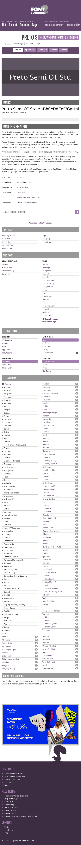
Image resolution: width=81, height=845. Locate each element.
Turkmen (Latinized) (50, 627)
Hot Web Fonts (8, 245)
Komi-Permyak (48, 489)
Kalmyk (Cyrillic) (49, 460)
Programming (8, 271)
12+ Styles (46, 349)
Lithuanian (46, 508)
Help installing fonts (12, 799)
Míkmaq (45, 534)
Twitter (7, 827)
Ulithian (45, 643)
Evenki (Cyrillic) (48, 425)
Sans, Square (47, 287)
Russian (45, 563)
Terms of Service (11, 807)
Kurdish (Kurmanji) (50, 496)
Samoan (45, 575)
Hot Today (6, 242)
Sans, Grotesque (49, 283)
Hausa (45, 441)
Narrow (45, 299)
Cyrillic (45, 406)
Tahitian (45, 595)
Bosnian (5, 662)
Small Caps (47, 315)
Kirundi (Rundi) (48, 486)
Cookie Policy (10, 813)
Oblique (45, 312)
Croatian (46, 403)
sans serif (29, 44)
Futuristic (46, 309)
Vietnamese (47, 655)
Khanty (45, 480)
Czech (44, 409)
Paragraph (21, 197)
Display (5, 264)
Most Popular (7, 239)
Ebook (4, 346)
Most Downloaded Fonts (14, 776)
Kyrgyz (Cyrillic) (48, 499)
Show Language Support (27, 202)
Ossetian (46, 550)
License (64, 49)
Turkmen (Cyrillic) (49, 623)
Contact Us (9, 802)
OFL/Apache (7, 353)
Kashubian (46, 467)
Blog (6, 833)
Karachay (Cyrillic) (49, 464)
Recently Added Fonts (13, 773)
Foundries (46, 242)
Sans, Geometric (49, 280)
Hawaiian (46, 444)
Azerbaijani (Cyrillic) (10, 649)
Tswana (45, 614)
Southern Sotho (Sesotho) (53, 591)
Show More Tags (49, 321)
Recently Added (8, 235)
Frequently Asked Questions (16, 796)
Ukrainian (46, 639)
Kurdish (45, 492)
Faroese (6, 384)
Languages (46, 239)
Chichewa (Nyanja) (50, 393)
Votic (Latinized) (48, 662)
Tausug (45, 604)
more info (53, 684)
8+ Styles (46, 346)
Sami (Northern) (49, 572)
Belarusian (6, 656)
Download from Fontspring (59, 37)
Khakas (45, 473)
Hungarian (46, 451)
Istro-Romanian (48, 454)
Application (7, 349)
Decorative (46, 274)
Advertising (9, 804)
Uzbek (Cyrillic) (48, 649)
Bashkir (5, 653)
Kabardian (46, 457)
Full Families (47, 353)
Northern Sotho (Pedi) (51, 547)
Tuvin (44, 633)
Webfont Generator (53, 24)
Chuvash (46, 396)
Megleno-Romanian (50, 531)
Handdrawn (7, 267)
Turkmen (46, 620)
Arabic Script (7, 643)
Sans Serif (21, 192)
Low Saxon (46, 512)
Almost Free (7, 248)
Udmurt (45, 636)
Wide (44, 302)
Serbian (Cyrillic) (49, 582)
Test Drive (42, 49)
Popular (24, 25)
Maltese (45, 521)
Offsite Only (7, 368)
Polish (45, 553)
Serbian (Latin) (48, 579)
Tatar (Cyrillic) (48, 601)
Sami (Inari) (47, 569)
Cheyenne (46, 390)
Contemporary (48, 306)
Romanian (46, 560)
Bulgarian (6, 665)
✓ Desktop (7, 340)
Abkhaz (5, 637)
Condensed (47, 296)
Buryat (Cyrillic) (8, 668)
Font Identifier (73, 24)
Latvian (45, 505)
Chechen (46, 387)
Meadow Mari (47, 528)
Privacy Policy (10, 810)
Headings (46, 267)
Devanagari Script (49, 412)
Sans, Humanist (33, 197)
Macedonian (47, 515)
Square (45, 290)
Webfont (5, 343)
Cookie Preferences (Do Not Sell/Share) (20, 816)
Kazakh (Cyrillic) (49, 470)
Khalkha (45, 476)
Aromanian (6, 646)
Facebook (8, 830)
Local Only (6, 364)
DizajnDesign (18, 44)
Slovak (45, 585)
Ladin (44, 502)
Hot (4, 25)
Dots (44, 293)
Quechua (46, 556)
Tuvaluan (46, 630)
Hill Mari (45, 448)
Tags (34, 25)
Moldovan (46, 537)
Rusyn (45, 566)
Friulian (45, 432)
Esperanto (46, 419)
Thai (44, 607)
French (45, 428)
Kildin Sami (47, 483)
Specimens (29, 49)
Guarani (45, 438)
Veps (44, 652)
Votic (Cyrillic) (47, 659)
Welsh (44, 665)
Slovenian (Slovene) (50, 588)
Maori (44, 524)
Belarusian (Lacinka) (10, 659)
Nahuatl (45, 540)
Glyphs (54, 49)
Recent (13, 25)
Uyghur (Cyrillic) (49, 646)
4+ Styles (46, 343)
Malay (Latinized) (49, 518)
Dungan (45, 416)
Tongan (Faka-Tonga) (51, 611)
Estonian (46, 422)
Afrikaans (6, 640)
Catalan (45, 384)
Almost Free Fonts (12, 779)
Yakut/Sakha (47, 668)
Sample (18, 49)
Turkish (45, 617)
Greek (44, 435)
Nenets (45, 544)
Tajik (44, 598)
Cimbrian (46, 400)
